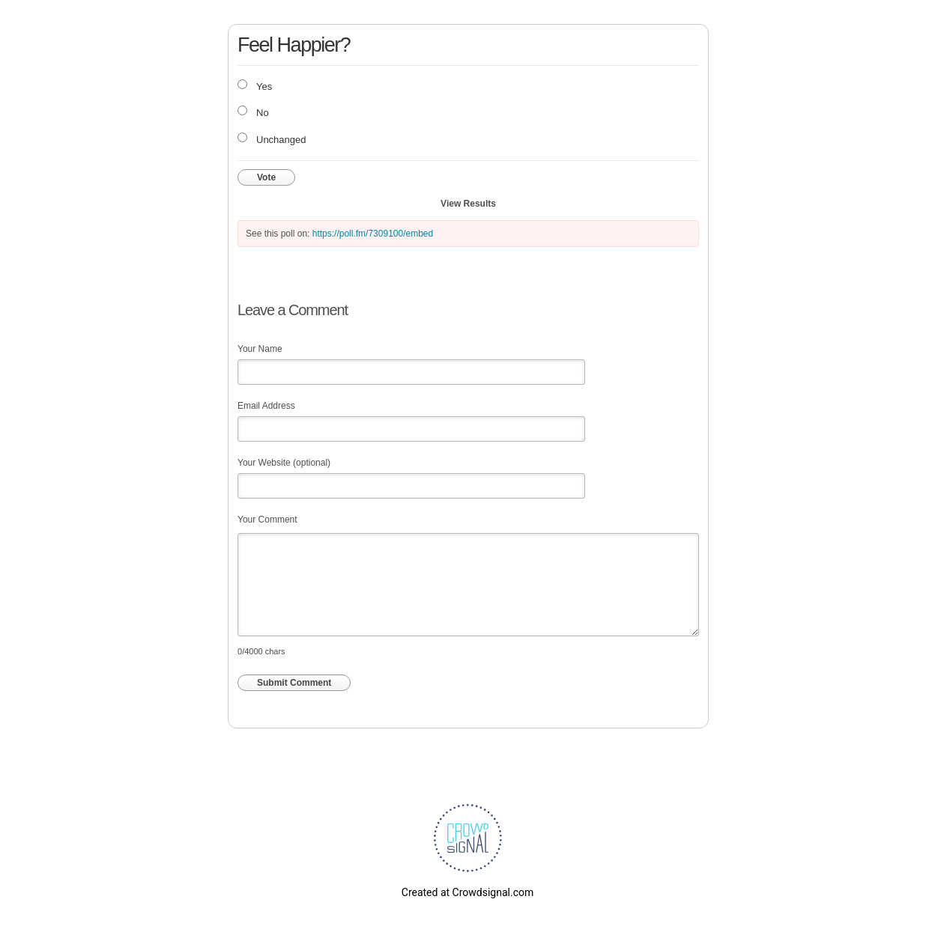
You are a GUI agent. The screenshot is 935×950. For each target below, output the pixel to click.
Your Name (259, 349)
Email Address (266, 406)
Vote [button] (266, 177)
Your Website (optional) (283, 462)
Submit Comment (294, 683)
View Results (468, 203)
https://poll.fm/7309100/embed (372, 233)
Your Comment (267, 519)
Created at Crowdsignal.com (467, 892)
